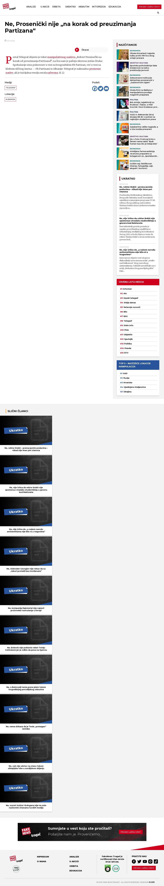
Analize (31, 6)
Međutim (84, 6)
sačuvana (52, 72)
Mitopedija (99, 6)
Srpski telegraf (130, 298)
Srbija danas (130, 302)
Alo (125, 293)
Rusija (126, 378)
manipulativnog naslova (61, 57)
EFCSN (115, 862)
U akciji (45, 6)
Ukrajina (127, 392)
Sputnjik (128, 339)
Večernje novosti (131, 307)
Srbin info (128, 325)
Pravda (128, 348)
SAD (125, 373)
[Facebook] (94, 88)
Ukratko (70, 6)
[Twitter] (100, 88)
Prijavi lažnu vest (131, 832)
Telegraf (11, 88)
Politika (128, 344)
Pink (126, 330)
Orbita (56, 6)
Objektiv (128, 334)
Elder (152, 882)
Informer (127, 289)
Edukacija (115, 6)
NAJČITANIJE (128, 44)
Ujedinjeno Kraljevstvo (135, 387)
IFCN (108, 862)
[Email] (106, 88)
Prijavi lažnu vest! (143, 868)
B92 (126, 316)
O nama (41, 861)
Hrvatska (127, 382)
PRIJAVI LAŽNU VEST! (149, 7)
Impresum (43, 856)
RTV (126, 353)
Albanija (10, 99)
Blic (125, 312)
